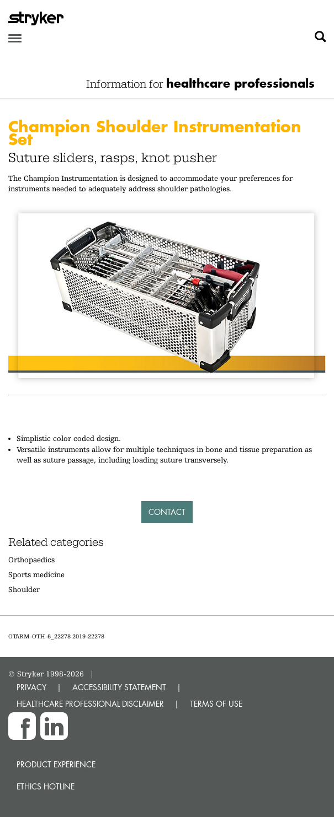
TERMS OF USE (216, 703)
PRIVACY (31, 687)
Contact (167, 512)
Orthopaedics (31, 559)
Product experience (56, 764)
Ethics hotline (46, 786)
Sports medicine (36, 574)
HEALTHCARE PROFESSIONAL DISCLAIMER (90, 703)
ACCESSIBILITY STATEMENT (119, 687)
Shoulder (24, 589)
